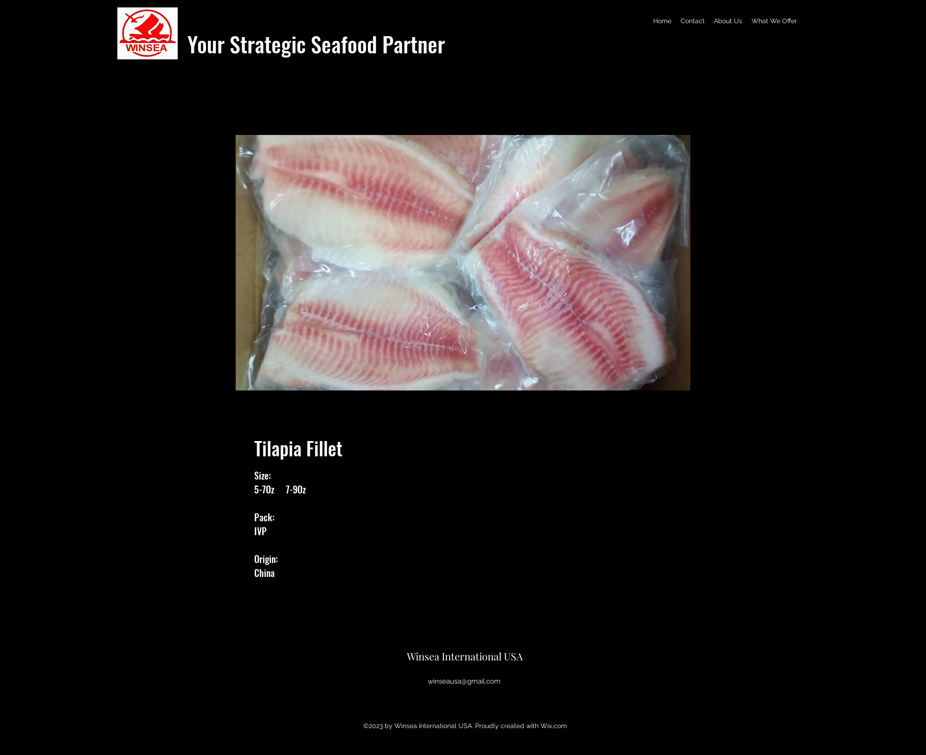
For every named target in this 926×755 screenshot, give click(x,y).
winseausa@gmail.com (464, 681)
